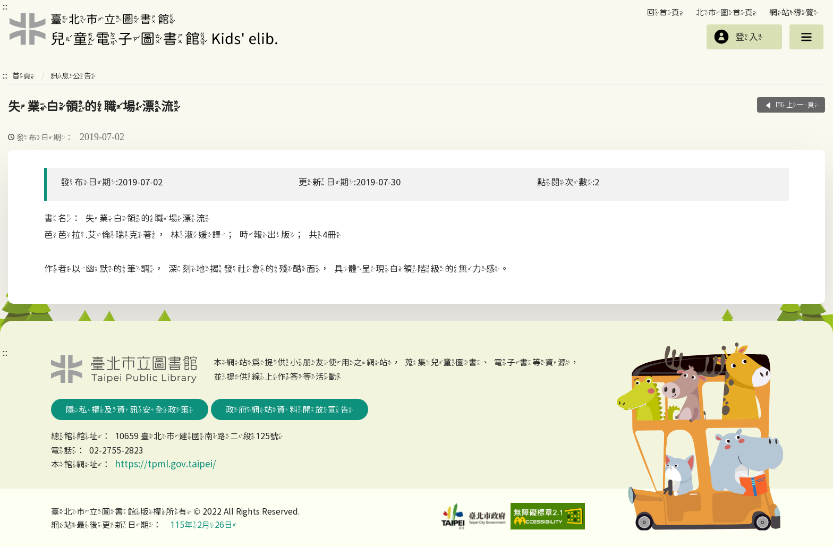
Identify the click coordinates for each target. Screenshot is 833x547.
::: (5, 6)
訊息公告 (72, 76)
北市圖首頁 (726, 12)
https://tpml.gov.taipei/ (165, 463)
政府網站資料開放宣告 (289, 409)
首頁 (23, 76)
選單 (806, 36)
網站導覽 (793, 12)
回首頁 (665, 12)
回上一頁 (797, 104)
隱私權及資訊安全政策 (129, 409)
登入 (749, 36)
